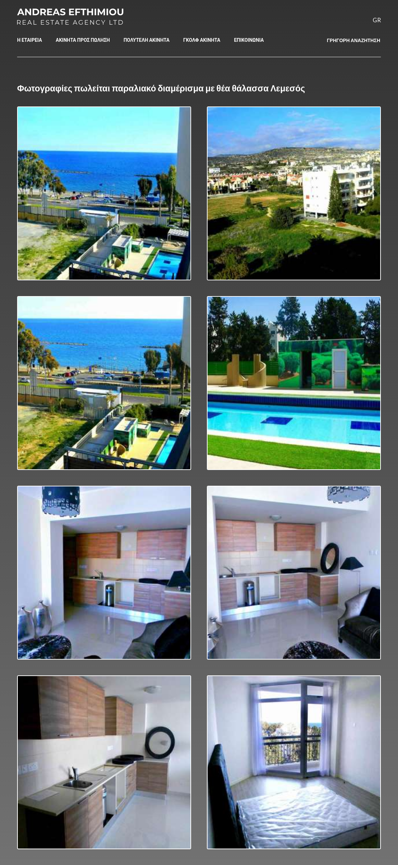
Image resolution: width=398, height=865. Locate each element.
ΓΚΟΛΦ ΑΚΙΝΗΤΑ (201, 40)
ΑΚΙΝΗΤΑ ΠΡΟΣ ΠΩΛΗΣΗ (83, 40)
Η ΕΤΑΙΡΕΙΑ (29, 40)
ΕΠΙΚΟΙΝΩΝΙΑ (249, 40)
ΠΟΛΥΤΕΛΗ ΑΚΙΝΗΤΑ (147, 40)
